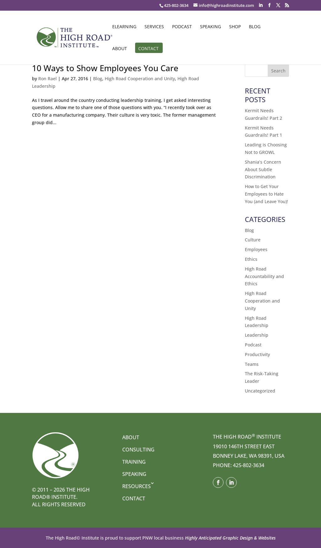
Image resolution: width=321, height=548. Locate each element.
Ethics (251, 259)
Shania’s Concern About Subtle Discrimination (263, 169)
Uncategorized (260, 391)
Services (154, 26)
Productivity (257, 354)
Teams (252, 364)
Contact (148, 48)
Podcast (182, 26)
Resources (136, 486)
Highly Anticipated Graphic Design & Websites (230, 538)
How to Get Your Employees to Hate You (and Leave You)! (266, 193)
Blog (254, 26)
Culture (252, 240)
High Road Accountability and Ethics (264, 276)
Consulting (138, 449)
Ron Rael (47, 79)
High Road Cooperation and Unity (140, 79)
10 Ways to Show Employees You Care (105, 68)
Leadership (256, 335)
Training (134, 461)
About (119, 48)
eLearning (124, 26)
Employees (256, 249)
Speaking (210, 26)
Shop (235, 26)
